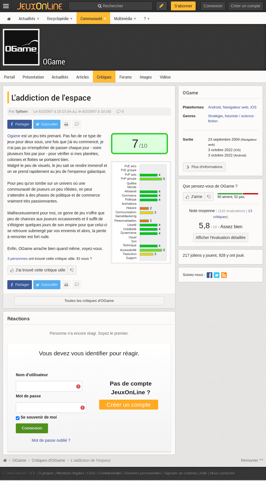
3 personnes (17, 258)
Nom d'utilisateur (32, 375)
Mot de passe (28, 396)
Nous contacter (222, 473)
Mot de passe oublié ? (51, 440)
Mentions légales (70, 473)
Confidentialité (110, 473)
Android (214, 107)
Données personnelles (143, 473)
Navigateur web (235, 107)
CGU (91, 473)
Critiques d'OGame (48, 460)
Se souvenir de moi (39, 417)
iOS (253, 107)
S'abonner (183, 6)
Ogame (13, 136)
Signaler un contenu (180, 473)
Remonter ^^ (252, 460)
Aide (203, 473)
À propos (46, 473)
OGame (54, 61)
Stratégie (215, 116)
